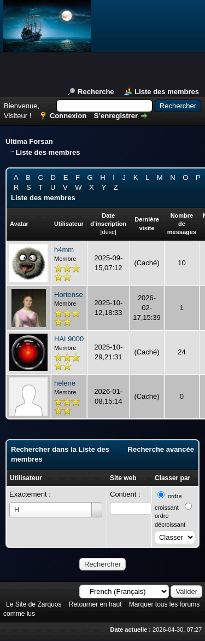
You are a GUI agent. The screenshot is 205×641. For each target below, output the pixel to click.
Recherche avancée (161, 449)
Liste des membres (166, 92)
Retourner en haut (95, 604)
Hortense (68, 294)
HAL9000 (69, 339)
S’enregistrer (116, 116)
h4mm (64, 250)
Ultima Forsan (29, 141)
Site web (123, 478)
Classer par (172, 478)
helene (64, 383)
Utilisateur (26, 478)
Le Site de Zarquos (33, 604)
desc (108, 232)
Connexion (68, 116)
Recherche (96, 92)
